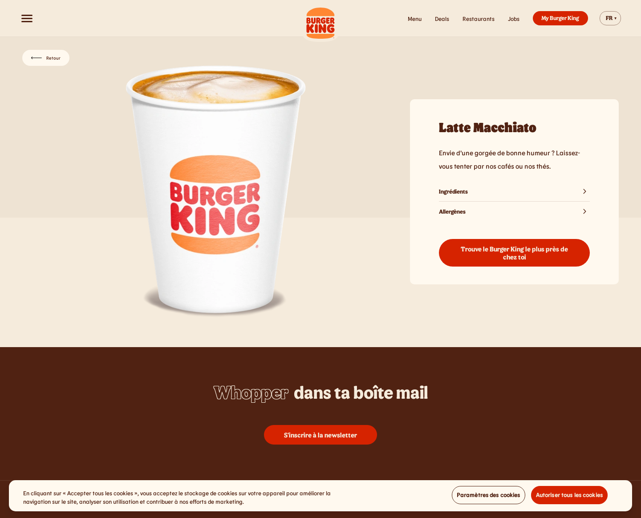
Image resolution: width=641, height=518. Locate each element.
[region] (320, 498)
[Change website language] (610, 18)
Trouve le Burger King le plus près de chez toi (514, 253)
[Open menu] (26, 18)
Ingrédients (514, 191)
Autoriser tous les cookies (569, 497)
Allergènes (514, 211)
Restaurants (478, 18)
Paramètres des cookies (488, 497)
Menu (415, 18)
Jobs (513, 18)
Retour (46, 58)
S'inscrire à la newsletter (320, 435)
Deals (442, 18)
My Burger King (560, 17)
